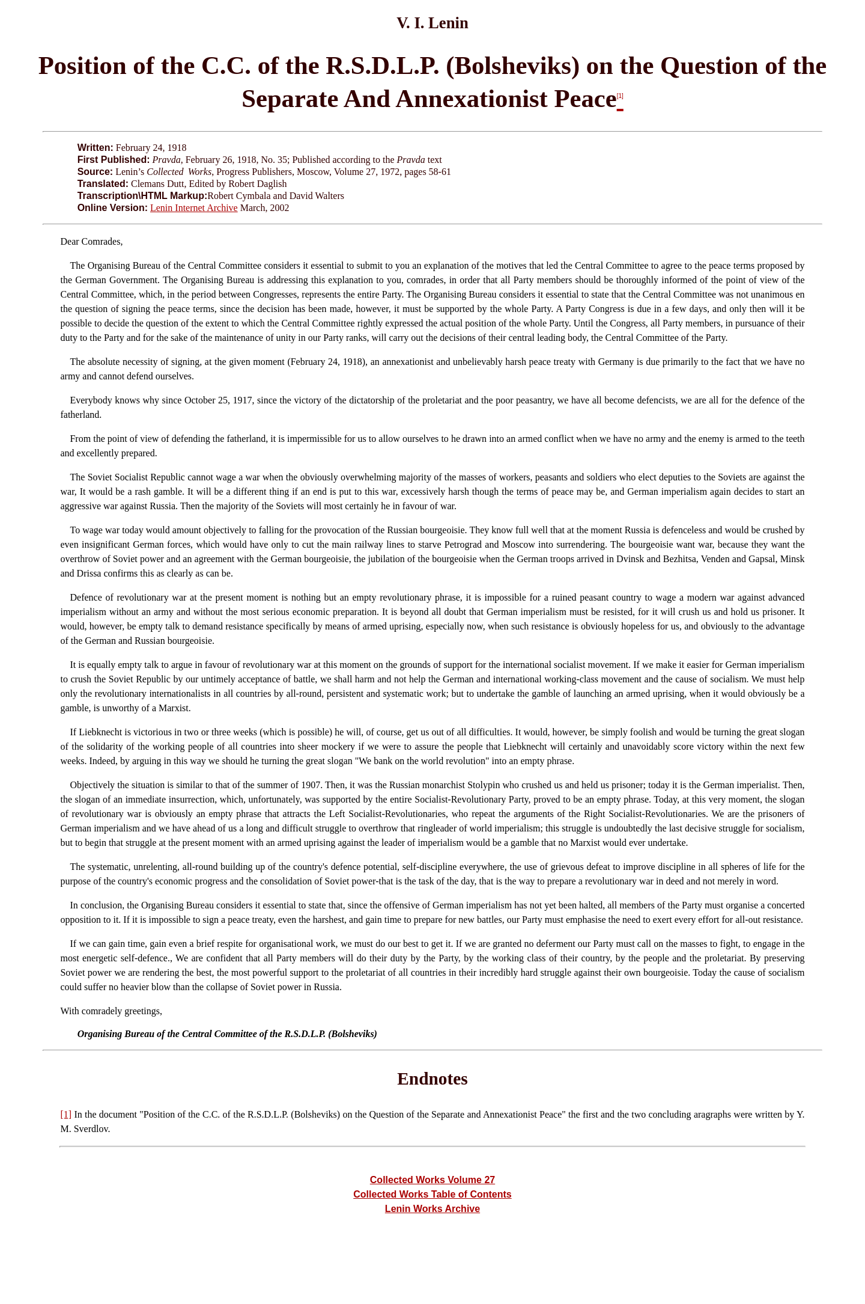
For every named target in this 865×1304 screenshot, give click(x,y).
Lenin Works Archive (432, 1209)
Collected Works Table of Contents (432, 1194)
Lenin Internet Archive (194, 208)
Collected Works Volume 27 (432, 1180)
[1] (65, 1114)
